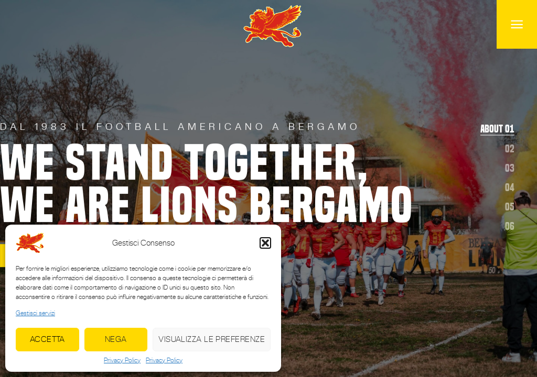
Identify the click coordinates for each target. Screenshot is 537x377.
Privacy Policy (122, 360)
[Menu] (517, 24)
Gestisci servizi (35, 313)
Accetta (47, 339)
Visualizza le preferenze (211, 339)
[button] (265, 243)
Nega (116, 339)
